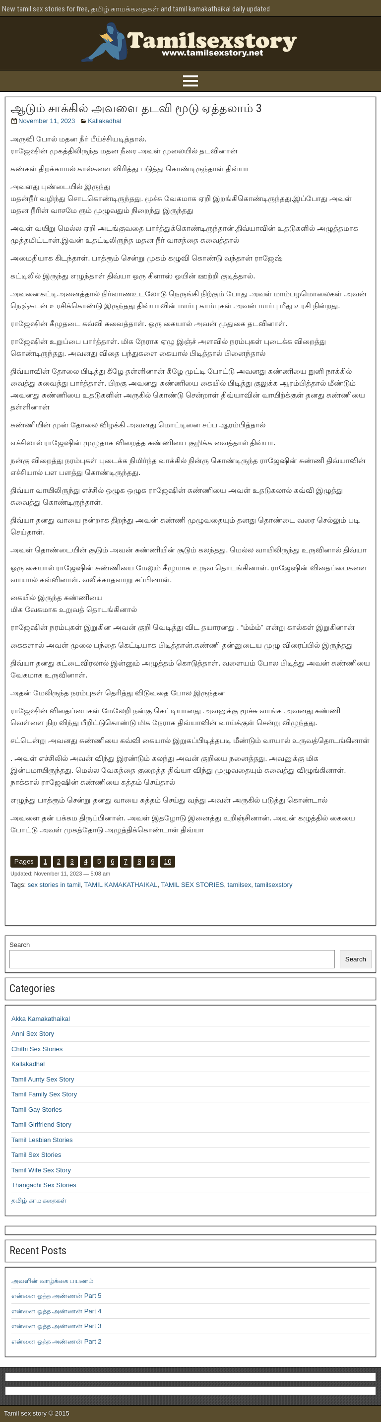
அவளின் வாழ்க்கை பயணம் (52, 1281)
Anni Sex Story (32, 1033)
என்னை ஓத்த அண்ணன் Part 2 (56, 1341)
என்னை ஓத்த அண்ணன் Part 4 (56, 1311)
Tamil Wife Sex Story (41, 1170)
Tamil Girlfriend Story (41, 1124)
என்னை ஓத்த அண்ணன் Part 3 (56, 1326)
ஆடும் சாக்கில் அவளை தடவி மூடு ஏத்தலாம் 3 (136, 108)
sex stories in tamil (54, 884)
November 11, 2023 (46, 121)
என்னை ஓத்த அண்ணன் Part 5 (56, 1295)
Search (19, 944)
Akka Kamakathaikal (40, 1018)
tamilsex (240, 884)
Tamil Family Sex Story (44, 1094)
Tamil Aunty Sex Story (42, 1079)
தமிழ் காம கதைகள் (38, 1200)
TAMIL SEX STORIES (192, 884)
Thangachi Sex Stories (43, 1185)
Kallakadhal (104, 121)
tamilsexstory (274, 884)
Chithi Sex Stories (37, 1049)
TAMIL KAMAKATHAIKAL (121, 884)
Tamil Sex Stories (36, 1154)
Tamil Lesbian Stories (42, 1140)
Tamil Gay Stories (36, 1109)
